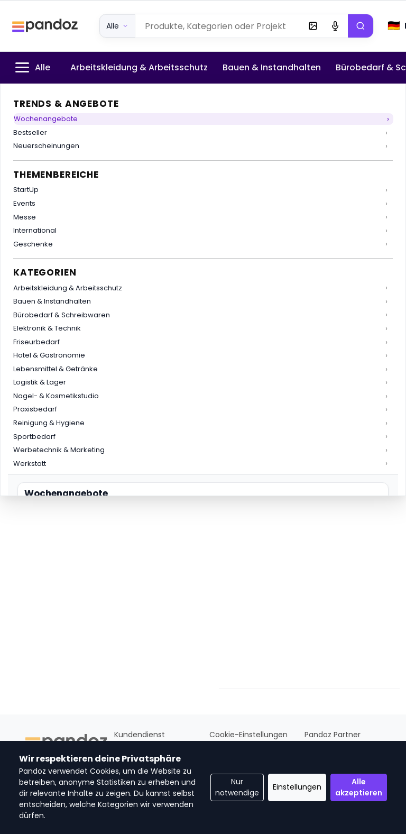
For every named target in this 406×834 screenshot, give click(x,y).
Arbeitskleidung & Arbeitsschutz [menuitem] (139, 67)
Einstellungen (297, 787)
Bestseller (30, 132)
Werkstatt (29, 464)
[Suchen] (360, 26)
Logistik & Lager (39, 382)
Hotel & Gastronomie (49, 355)
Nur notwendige (237, 787)
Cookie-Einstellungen (248, 734)
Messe (24, 217)
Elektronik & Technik (47, 328)
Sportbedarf (34, 437)
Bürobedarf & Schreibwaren (61, 315)
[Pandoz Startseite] (45, 26)
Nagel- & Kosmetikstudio (56, 396)
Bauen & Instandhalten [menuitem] (272, 67)
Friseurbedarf (36, 342)
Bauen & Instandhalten (52, 301)
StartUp (26, 190)
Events (24, 203)
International (35, 230)
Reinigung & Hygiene (49, 423)
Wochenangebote (46, 119)
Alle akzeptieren (358, 787)
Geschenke (33, 244)
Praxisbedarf (35, 409)
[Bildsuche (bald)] (312, 25)
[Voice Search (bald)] (335, 25)
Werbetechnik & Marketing (59, 450)
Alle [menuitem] (31, 67)
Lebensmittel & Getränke (55, 369)
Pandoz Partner (332, 734)
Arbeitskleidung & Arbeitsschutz (67, 288)
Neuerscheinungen (46, 146)
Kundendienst (139, 734)
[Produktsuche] (219, 26)
